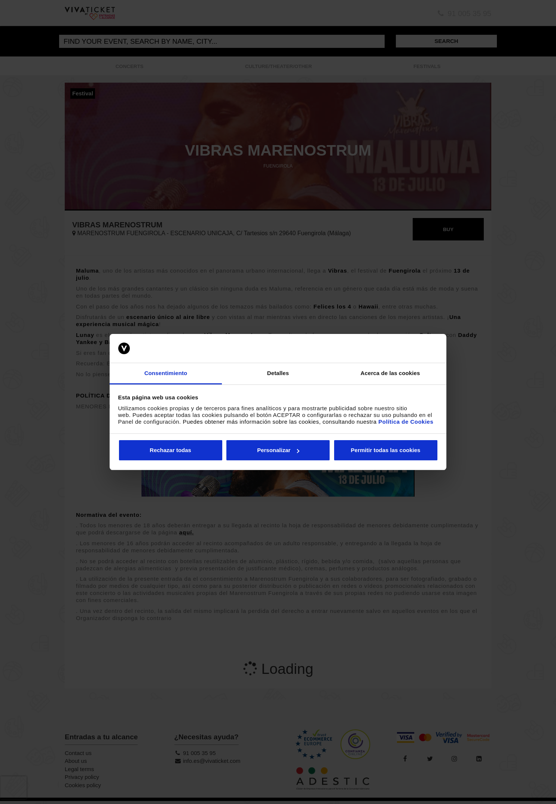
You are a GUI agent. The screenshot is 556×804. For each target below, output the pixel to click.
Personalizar (278, 450)
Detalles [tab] (278, 373)
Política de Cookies (405, 421)
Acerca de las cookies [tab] (390, 373)
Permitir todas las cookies (386, 450)
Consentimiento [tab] (165, 373)
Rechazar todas (170, 450)
